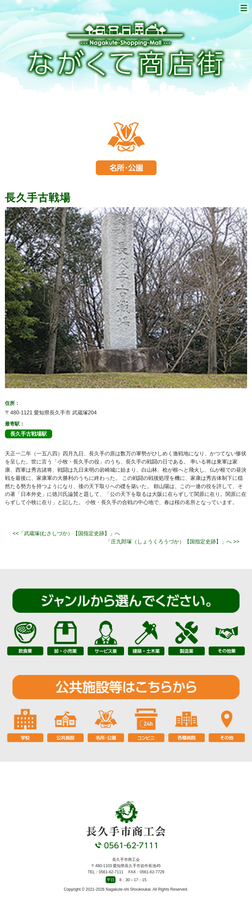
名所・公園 (106, 724)
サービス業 (106, 637)
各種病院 (186, 724)
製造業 (186, 637)
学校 (25, 724)
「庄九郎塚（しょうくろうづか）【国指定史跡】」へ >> (172, 541)
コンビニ (146, 724)
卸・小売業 (65, 637)
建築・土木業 (146, 637)
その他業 (227, 637)
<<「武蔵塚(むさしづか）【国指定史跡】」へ (66, 533)
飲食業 (25, 637)
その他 (227, 724)
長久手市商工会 (126, 49)
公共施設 (65, 724)
